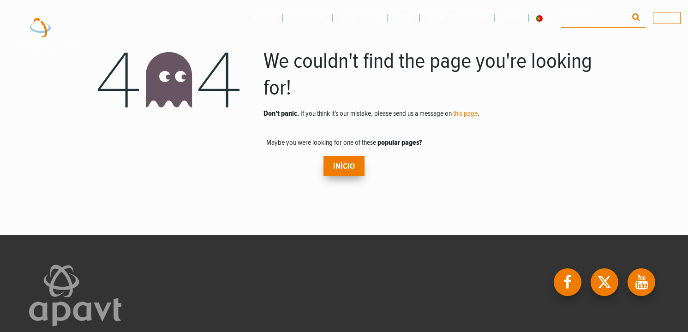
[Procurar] (636, 18)
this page (465, 113)
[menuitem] (268, 18)
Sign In (666, 18)
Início (344, 166)
